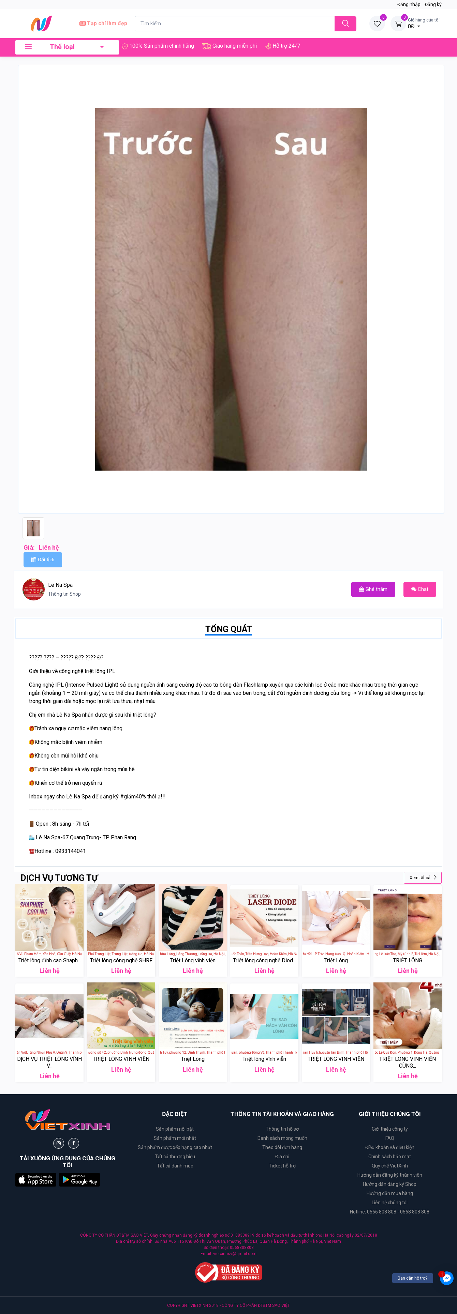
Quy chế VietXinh (390, 1165)
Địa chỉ (282, 1156)
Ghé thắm (373, 589)
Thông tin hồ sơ (282, 1129)
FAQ (389, 1138)
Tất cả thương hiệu (175, 1156)
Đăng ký (433, 4)
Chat (419, 589)
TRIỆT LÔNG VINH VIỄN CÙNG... (407, 1062)
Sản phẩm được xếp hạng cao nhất (175, 1147)
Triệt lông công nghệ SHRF (121, 960)
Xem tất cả (423, 877)
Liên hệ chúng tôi (390, 1202)
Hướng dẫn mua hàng (390, 1193)
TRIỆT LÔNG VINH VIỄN (121, 1059)
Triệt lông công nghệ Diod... (264, 960)
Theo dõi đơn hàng (282, 1147)
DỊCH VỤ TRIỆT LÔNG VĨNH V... (49, 1062)
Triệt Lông (336, 960)
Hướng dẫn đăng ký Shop (389, 1184)
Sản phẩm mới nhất (175, 1138)
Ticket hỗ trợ (282, 1165)
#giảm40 (131, 796)
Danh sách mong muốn (282, 1138)
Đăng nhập (409, 4)
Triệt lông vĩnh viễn (264, 1059)
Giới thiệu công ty (390, 1129)
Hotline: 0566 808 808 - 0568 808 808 (389, 1211)
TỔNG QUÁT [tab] (228, 629)
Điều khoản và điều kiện (389, 1147)
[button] (35, 1179)
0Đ (424, 23)
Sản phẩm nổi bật (175, 1129)
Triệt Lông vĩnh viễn (193, 960)
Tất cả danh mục (175, 1165)
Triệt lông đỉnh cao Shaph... (49, 960)
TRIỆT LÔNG (407, 960)
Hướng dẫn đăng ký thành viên (389, 1175)
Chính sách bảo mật (389, 1156)
